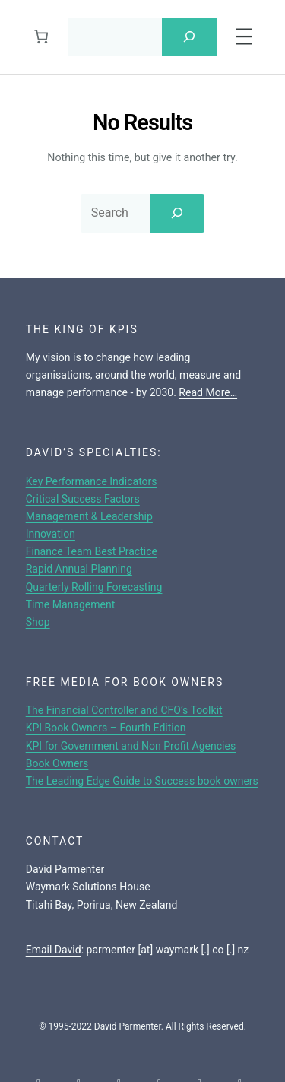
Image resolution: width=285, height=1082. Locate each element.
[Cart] (40, 36)
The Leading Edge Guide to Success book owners (142, 781)
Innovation (50, 534)
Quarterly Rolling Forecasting (94, 587)
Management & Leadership (89, 516)
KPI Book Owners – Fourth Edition (106, 728)
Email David (53, 950)
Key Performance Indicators (91, 481)
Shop (38, 622)
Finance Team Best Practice (91, 551)
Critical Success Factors (83, 499)
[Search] (189, 37)
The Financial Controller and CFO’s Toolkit (124, 710)
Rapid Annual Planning (79, 569)
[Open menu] (244, 36)
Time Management (71, 604)
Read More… (208, 392)
